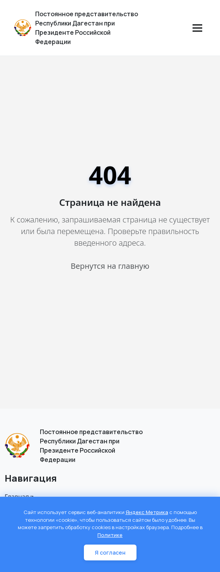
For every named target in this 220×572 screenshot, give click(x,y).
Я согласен (110, 552)
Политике (110, 534)
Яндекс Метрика (147, 512)
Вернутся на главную (110, 266)
